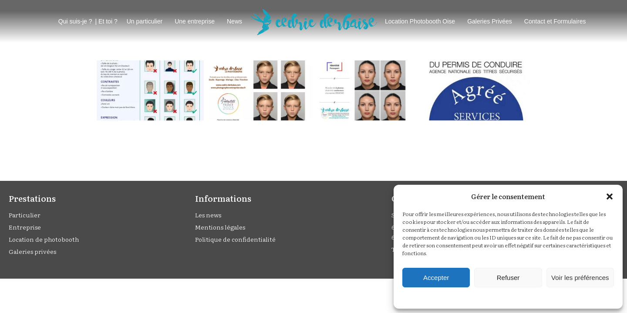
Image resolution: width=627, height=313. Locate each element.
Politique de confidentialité (235, 239)
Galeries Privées (489, 21)
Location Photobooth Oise (420, 21)
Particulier (24, 214)
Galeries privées (32, 251)
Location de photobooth (44, 239)
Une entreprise (195, 21)
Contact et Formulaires (555, 21)
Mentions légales (220, 227)
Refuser (508, 277)
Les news (208, 214)
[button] (609, 196)
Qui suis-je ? (75, 21)
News (234, 21)
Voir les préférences (580, 277)
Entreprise (25, 227)
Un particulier (144, 21)
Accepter (436, 277)
